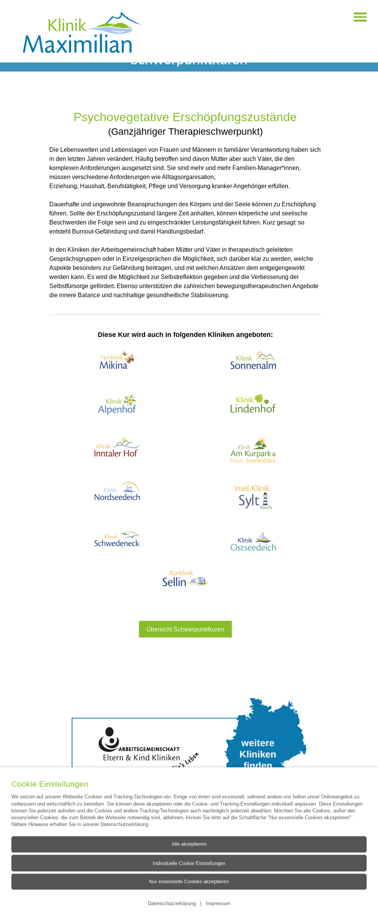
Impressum (218, 903)
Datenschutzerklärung (125, 824)
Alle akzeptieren (189, 844)
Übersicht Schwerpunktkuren (185, 629)
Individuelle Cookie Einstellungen (189, 863)
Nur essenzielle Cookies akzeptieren (189, 881)
